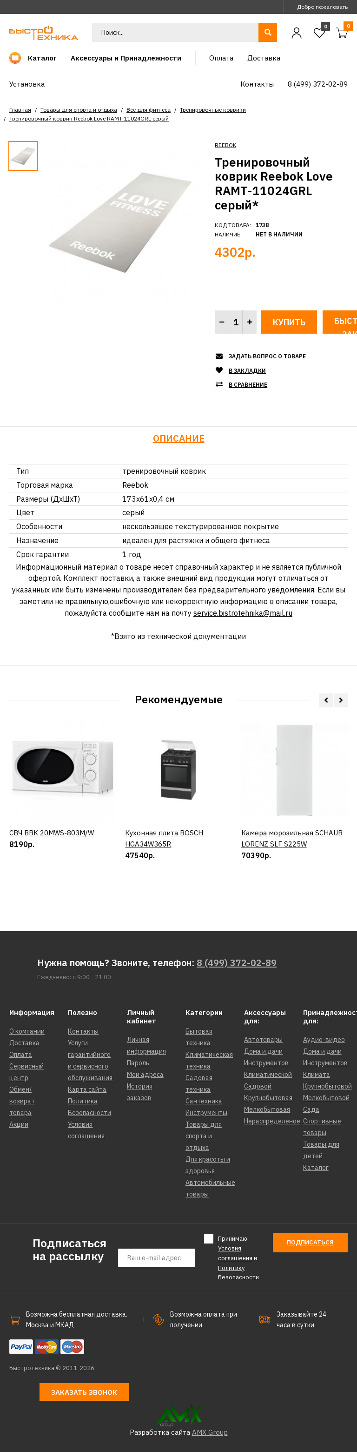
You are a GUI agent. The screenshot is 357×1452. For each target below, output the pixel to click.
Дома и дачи (263, 1051)
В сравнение (248, 384)
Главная (20, 109)
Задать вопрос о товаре (267, 356)
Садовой (257, 1086)
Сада (311, 1109)
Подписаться (310, 1242)
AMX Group (210, 1432)
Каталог (316, 1167)
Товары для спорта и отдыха (78, 109)
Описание (179, 438)
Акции (18, 1124)
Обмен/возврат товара (22, 1101)
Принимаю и (238, 1257)
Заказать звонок (84, 1392)
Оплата (20, 1054)
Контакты (83, 1031)
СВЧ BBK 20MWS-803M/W (51, 868)
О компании (27, 1031)
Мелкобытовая (267, 1109)
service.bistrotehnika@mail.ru (242, 613)
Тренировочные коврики (213, 109)
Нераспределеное (272, 1121)
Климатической (268, 1074)
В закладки (247, 370)
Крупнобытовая (268, 1098)
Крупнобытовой (327, 1086)
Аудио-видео (324, 1039)
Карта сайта (87, 1089)
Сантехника (203, 1101)
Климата (316, 1074)
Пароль (138, 1063)
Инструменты (206, 1113)
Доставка (24, 1043)
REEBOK (225, 144)
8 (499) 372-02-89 (237, 962)
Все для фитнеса (148, 109)
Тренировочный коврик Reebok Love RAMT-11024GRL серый (89, 118)
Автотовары (263, 1039)
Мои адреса (145, 1074)
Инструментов (266, 1063)
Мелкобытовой (326, 1098)
